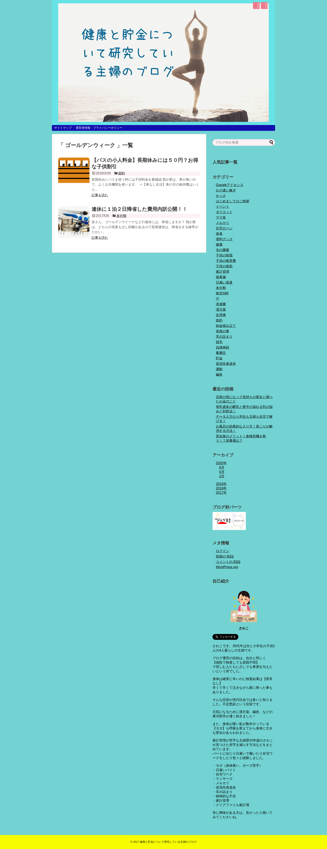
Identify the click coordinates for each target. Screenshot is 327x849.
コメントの (228, 562)
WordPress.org (227, 567)
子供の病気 (224, 266)
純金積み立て (226, 326)
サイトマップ (63, 127)
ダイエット (224, 212)
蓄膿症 (221, 353)
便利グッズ (224, 239)
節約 (121, 173)
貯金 (219, 358)
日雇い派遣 (224, 282)
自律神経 (222, 347)
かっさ (221, 196)
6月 (221, 467)
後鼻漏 (221, 277)
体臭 (219, 233)
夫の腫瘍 (222, 250)
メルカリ (222, 223)
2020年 (221, 463)
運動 (219, 369)
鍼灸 (219, 374)
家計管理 (222, 271)
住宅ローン (224, 228)
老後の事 (222, 331)
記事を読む (100, 195)
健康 (219, 244)
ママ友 (221, 217)
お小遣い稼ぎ (226, 190)
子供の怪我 (224, 255)
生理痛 (221, 315)
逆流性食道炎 (226, 363)
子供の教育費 (226, 261)
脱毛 (219, 342)
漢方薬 (221, 309)
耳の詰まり (224, 336)
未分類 (121, 216)
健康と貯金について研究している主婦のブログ (168, 841)
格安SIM (222, 293)
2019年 (221, 484)
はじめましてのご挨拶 (232, 201)
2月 (221, 476)
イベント (222, 206)
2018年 (221, 488)
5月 (221, 472)
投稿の (225, 556)
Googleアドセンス (229, 185)
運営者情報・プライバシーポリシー (99, 127)
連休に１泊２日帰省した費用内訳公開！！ (139, 209)
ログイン (222, 551)
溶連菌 (221, 304)
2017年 (221, 492)
